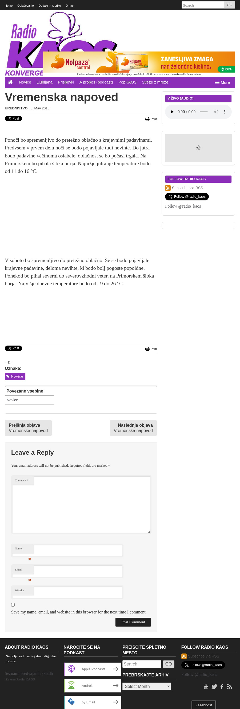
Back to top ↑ (225, 701)
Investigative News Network (90, 701)
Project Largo (43, 701)
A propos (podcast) (96, 21)
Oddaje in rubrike (50, 5)
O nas (69, 5)
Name (23, 489)
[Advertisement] (81, 158)
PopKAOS (127, 21)
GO (229, 5)
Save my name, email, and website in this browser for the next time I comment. (79, 551)
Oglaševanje (25, 5)
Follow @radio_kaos (183, 146)
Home (9, 5)
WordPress (158, 701)
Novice (25, 21)
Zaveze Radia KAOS (20, 619)
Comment (21, 420)
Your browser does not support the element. (198, 51)
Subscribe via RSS (184, 127)
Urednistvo (16, 48)
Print (151, 58)
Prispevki (66, 21)
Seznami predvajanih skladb (29, 613)
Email (23, 510)
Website (19, 530)
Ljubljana (45, 21)
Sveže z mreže (155, 21)
